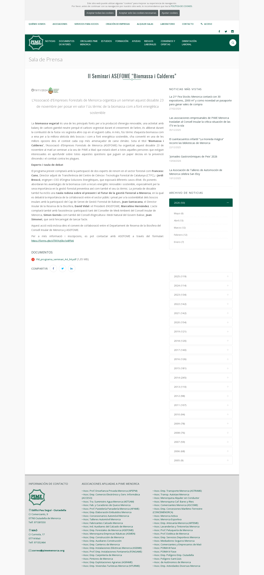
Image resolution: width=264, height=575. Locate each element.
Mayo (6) (178, 213)
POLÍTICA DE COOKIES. (181, 6)
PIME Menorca (55, 563)
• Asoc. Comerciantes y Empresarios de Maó (177, 525)
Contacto (188, 24)
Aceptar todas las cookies (100, 12)
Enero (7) (179, 242)
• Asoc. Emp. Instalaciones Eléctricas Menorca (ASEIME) (112, 529)
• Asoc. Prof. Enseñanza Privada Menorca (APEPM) (109, 472)
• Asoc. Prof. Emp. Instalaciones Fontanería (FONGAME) (112, 532)
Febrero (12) (180, 235)
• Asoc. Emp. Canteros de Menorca (101, 525)
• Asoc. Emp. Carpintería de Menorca (102, 536)
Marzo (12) (180, 227)
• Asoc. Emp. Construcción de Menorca (103, 518)
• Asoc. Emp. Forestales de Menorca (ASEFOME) (107, 511)
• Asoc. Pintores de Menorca (97, 539)
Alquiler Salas (145, 24)
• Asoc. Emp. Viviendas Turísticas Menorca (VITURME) (111, 546)
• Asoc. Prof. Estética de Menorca (171, 514)
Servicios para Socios (86, 24)
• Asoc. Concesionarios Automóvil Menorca (105, 496)
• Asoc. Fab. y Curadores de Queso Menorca (106, 486)
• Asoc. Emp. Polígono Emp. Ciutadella (173, 536)
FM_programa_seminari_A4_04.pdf (56, 259)
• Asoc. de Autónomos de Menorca (172, 543)
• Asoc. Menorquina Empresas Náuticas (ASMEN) (108, 514)
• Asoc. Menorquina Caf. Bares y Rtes (173, 482)
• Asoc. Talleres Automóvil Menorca (101, 500)
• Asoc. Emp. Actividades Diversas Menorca (176, 546)
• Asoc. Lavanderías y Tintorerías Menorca (176, 507)
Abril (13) (178, 220)
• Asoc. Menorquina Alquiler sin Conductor (176, 479)
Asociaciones (60, 24)
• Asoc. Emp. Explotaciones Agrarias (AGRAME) (107, 543)
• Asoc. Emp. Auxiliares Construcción (102, 522)
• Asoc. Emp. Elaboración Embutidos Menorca (106, 493)
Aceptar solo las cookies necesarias (137, 12)
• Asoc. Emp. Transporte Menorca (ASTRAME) (177, 472)
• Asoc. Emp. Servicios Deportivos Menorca (176, 518)
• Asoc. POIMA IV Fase (164, 532)
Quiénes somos (37, 24)
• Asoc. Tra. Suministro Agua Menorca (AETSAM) (108, 482)
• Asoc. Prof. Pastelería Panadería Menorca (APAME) (110, 489)
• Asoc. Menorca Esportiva (167, 500)
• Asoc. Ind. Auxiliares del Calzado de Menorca (107, 507)
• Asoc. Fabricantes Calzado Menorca (102, 504)
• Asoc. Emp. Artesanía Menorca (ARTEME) (175, 504)
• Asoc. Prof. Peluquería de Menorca (173, 511)
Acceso (208, 24)
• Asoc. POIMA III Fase (164, 529)
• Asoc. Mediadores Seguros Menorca (174, 522)
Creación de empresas (118, 24)
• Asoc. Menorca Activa (165, 496)
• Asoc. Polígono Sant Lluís (167, 539)
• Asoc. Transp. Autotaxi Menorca (171, 475)
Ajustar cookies (170, 12)
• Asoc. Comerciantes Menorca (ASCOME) (175, 486)
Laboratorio (167, 24)
